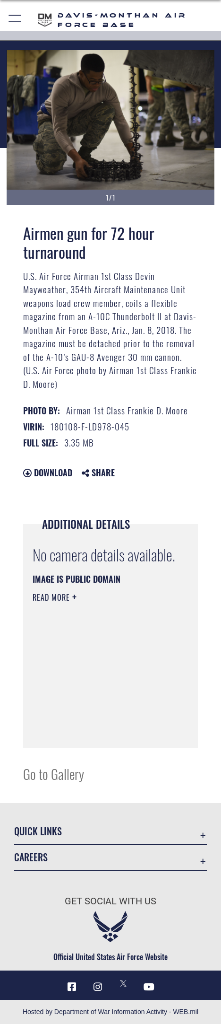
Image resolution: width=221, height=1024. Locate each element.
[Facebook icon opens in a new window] (72, 987)
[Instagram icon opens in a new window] (98, 987)
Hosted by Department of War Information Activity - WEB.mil (110, 1011)
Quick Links (38, 831)
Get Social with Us (110, 901)
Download (47, 472)
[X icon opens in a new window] (123, 983)
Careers (31, 857)
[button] (15, 20)
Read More (52, 597)
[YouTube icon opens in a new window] (149, 987)
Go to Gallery (53, 773)
